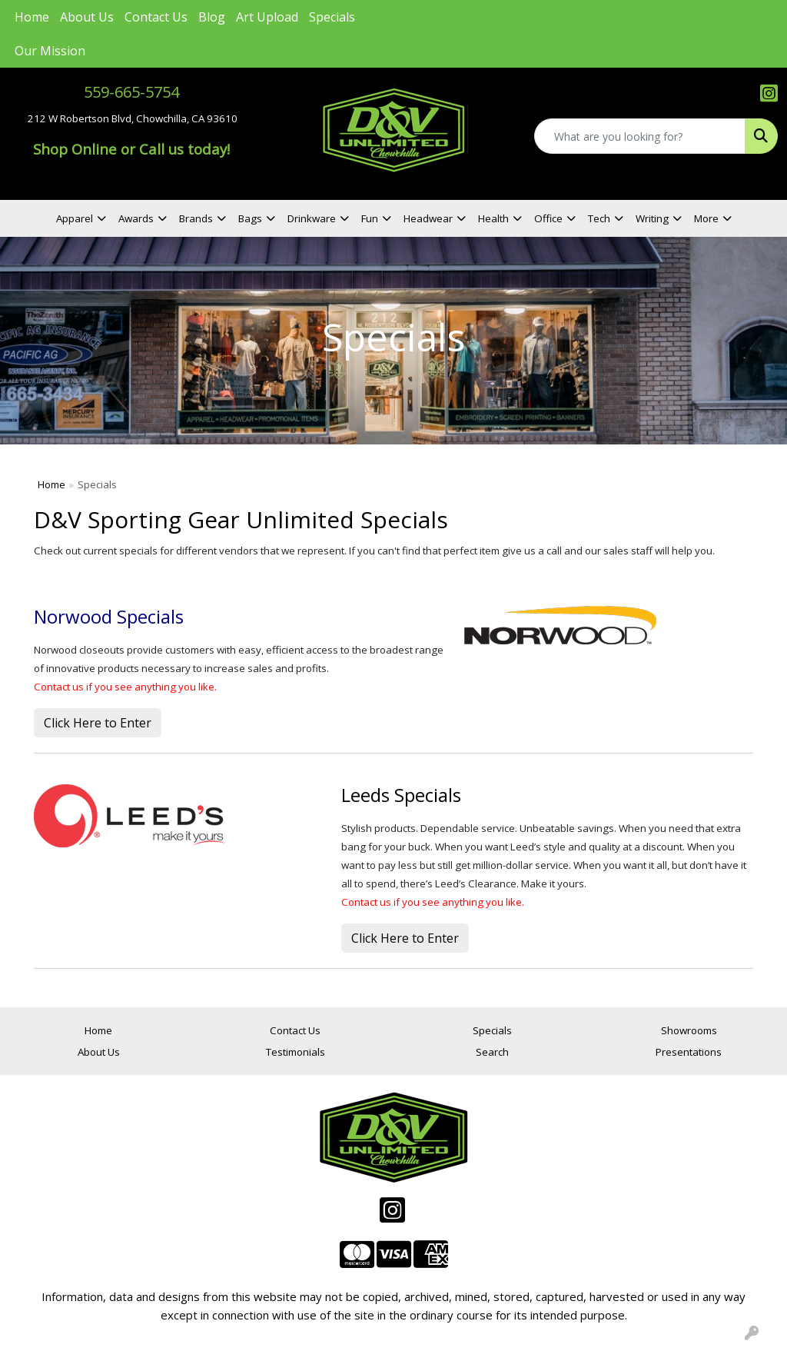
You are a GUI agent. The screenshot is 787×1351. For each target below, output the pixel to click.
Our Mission (50, 50)
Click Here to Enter (97, 722)
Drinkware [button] (311, 218)
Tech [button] (599, 218)
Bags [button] (250, 218)
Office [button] (548, 218)
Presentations (689, 1052)
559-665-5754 (131, 92)
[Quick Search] (639, 136)
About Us (87, 16)
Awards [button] (136, 218)
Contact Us (156, 16)
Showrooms (689, 1030)
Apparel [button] (74, 218)
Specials (332, 16)
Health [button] (493, 218)
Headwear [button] (428, 218)
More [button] (706, 218)
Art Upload (267, 16)
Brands (196, 218)
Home (32, 16)
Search (492, 1052)
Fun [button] (369, 218)
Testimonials (295, 1052)
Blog (211, 16)
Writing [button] (652, 218)
